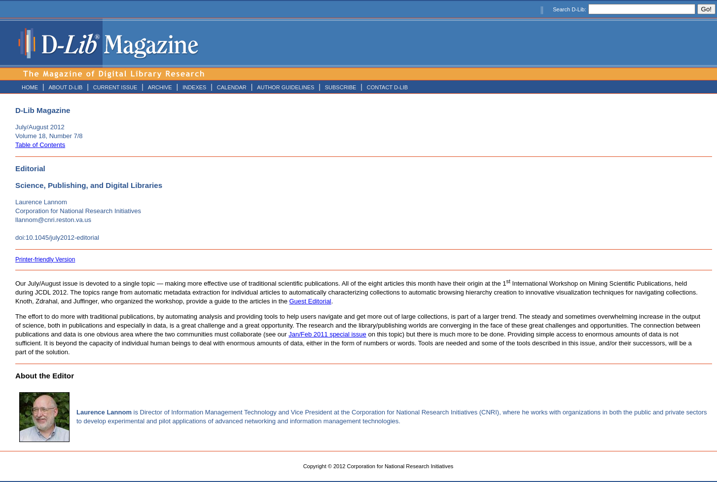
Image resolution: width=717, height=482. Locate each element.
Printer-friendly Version (45, 259)
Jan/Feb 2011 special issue (327, 334)
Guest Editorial (310, 301)
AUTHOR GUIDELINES (285, 87)
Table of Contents (40, 144)
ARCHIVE (160, 87)
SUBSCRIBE (341, 87)
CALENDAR (232, 87)
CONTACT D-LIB (387, 87)
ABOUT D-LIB (65, 87)
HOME (30, 87)
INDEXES (194, 87)
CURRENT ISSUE (115, 87)
